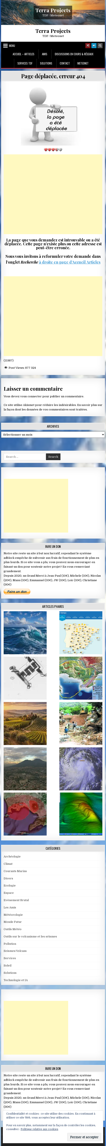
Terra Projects (53, 9)
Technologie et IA (16, 980)
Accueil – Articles (23, 54)
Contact (65, 63)
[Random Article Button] (88, 45)
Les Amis (10, 907)
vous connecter (31, 396)
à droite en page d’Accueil (62, 262)
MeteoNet (83, 63)
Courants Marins (15, 871)
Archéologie (12, 856)
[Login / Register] (94, 45)
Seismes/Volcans (15, 950)
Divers (8, 878)
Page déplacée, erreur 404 (53, 76)
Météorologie (13, 914)
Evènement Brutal (16, 900)
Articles (93, 262)
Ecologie (10, 885)
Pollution (10, 943)
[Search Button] (100, 45)
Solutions (46, 63)
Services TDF (24, 63)
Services (10, 958)
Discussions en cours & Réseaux (74, 54)
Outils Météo (13, 929)
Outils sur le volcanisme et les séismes (30, 936)
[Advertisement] (53, 194)
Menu (12, 45)
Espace (9, 892)
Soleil (7, 965)
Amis (44, 54)
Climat (8, 863)
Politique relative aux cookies (39, 1129)
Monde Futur (13, 921)
